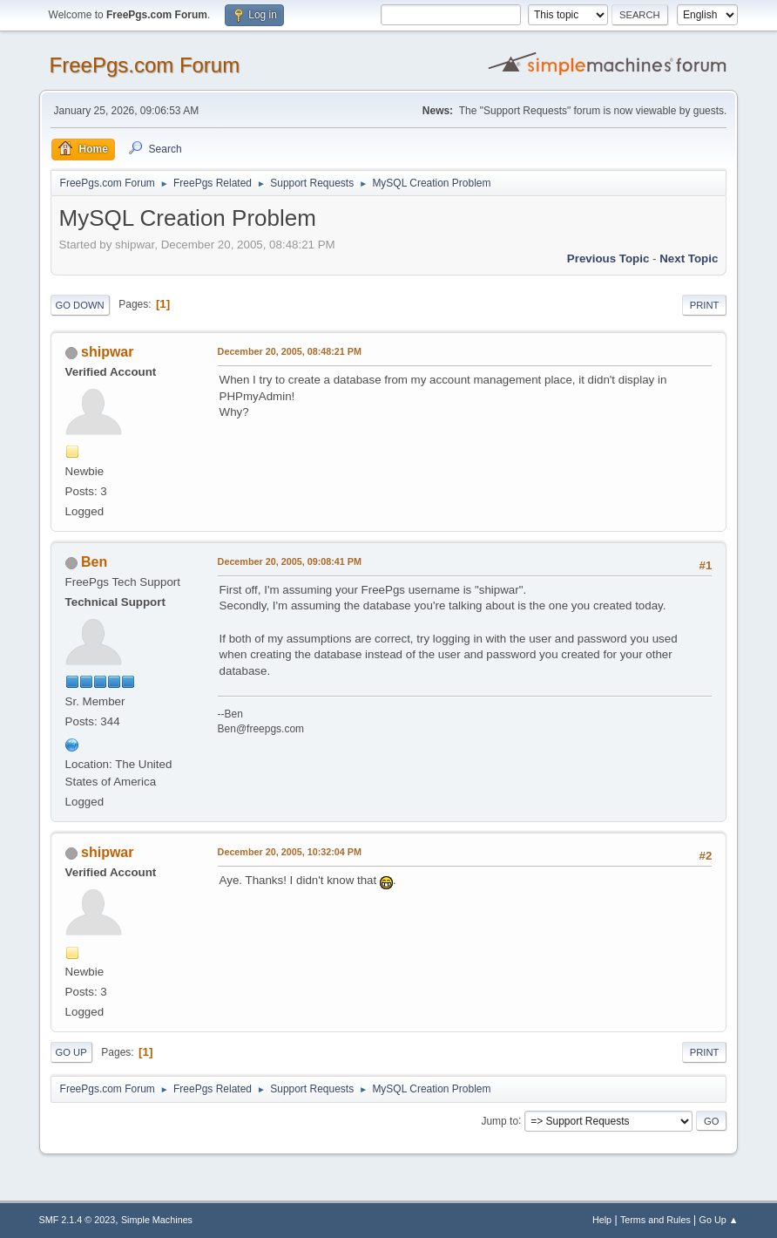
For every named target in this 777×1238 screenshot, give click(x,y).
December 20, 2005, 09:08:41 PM (289, 561)
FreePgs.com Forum (145, 65)
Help (601, 1219)
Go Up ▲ (719, 1219)
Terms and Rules (655, 1219)
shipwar (107, 351)
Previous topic (608, 258)
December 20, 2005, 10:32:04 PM (289, 852)
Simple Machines (157, 1219)
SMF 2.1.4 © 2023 (77, 1219)
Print (705, 305)
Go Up (71, 1052)
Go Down (80, 305)
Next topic (688, 258)
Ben (94, 561)
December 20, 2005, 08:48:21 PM (289, 351)
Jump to (499, 1120)
